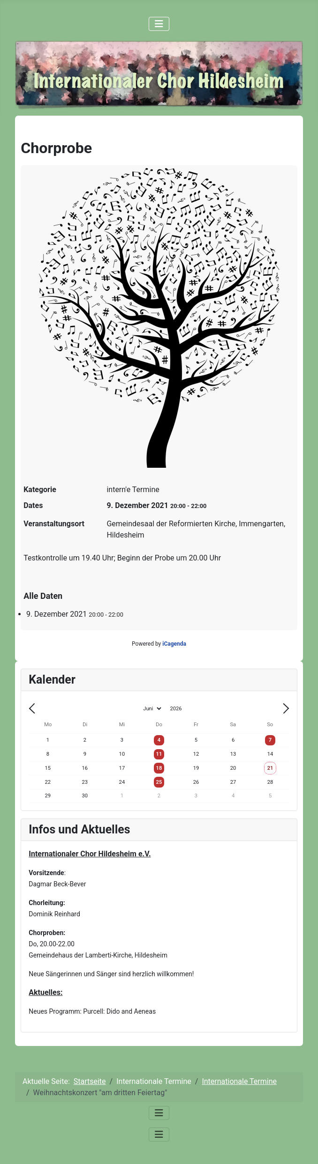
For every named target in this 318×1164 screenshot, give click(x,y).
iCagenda (174, 644)
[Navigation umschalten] (159, 24)
